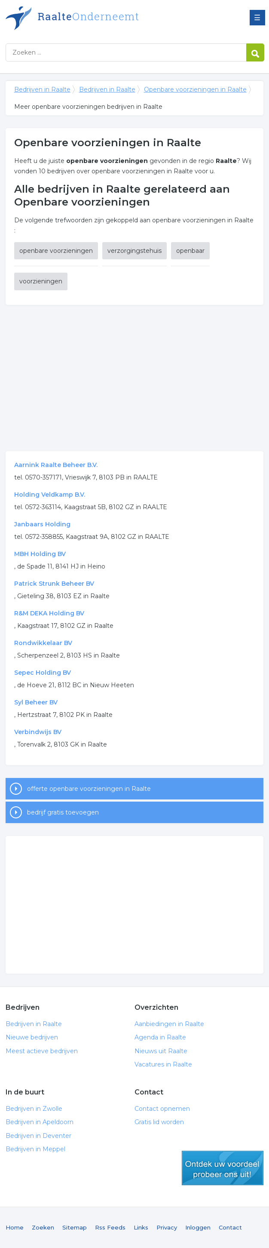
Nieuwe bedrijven (32, 1037)
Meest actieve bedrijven (42, 1051)
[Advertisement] (135, 378)
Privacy (166, 1227)
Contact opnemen (162, 1109)
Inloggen (198, 1227)
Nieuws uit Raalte (160, 1051)
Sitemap (74, 1227)
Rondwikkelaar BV (43, 643)
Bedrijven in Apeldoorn (39, 1122)
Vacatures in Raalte (163, 1064)
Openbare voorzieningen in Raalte (195, 89)
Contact (230, 1227)
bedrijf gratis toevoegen (63, 812)
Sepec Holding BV (42, 672)
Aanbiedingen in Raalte (169, 1024)
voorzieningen (40, 281)
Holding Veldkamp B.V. (49, 494)
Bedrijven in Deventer (38, 1136)
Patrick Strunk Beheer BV (54, 583)
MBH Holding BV (40, 554)
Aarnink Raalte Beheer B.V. (56, 465)
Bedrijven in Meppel (35, 1149)
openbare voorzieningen (56, 251)
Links (141, 1227)
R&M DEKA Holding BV (49, 613)
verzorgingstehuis (134, 251)
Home (15, 1227)
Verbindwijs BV (37, 732)
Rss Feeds (110, 1227)
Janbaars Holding (42, 524)
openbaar (190, 251)
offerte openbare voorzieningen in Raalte (89, 789)
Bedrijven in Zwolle (34, 1109)
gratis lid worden (222, 1168)
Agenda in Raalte (160, 1037)
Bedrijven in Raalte (113, 18)
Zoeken (43, 1227)
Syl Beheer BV (36, 702)
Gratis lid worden (159, 1122)
